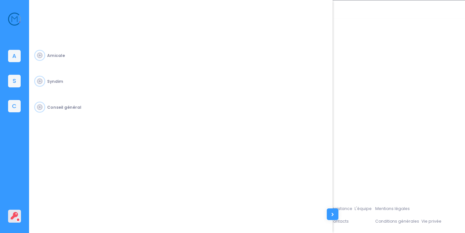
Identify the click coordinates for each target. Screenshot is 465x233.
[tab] (14, 56)
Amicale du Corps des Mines (83, 221)
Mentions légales (404, 208)
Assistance (352, 208)
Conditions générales (409, 221)
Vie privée (444, 221)
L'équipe (375, 208)
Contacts (350, 221)
